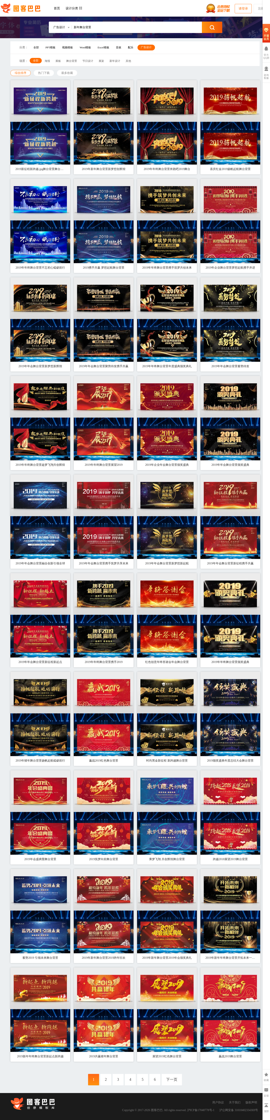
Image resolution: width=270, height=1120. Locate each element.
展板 (58, 60)
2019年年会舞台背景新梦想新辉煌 (40, 366)
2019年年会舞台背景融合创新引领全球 (40, 563)
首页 (57, 8)
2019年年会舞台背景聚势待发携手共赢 (103, 366)
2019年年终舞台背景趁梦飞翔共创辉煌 (40, 464)
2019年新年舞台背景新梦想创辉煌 (103, 169)
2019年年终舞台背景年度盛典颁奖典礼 (167, 366)
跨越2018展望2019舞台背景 (230, 859)
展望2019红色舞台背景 (167, 1056)
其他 (128, 60)
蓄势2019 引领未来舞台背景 (40, 957)
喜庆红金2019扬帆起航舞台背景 (230, 169)
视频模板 (67, 47)
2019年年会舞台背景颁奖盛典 (230, 464)
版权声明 (251, 1102)
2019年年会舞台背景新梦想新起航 (167, 563)
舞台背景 (71, 60)
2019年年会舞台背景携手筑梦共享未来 (103, 563)
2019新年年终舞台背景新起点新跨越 (40, 1056)
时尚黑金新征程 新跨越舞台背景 (167, 760)
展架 (101, 60)
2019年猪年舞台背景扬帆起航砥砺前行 (40, 760)
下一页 (171, 1079)
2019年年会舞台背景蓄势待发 (230, 366)
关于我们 (235, 1102)
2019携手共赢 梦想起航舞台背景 (103, 267)
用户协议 (218, 1102)
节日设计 (87, 60)
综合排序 (20, 73)
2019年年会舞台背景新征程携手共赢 (230, 563)
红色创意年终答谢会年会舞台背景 (167, 662)
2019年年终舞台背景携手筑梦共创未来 (167, 267)
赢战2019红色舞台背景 (103, 760)
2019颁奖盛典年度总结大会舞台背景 (230, 760)
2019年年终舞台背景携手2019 (104, 662)
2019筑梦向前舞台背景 (103, 859)
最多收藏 (67, 73)
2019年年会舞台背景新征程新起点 (40, 662)
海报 (47, 60)
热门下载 (44, 73)
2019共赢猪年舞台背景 (103, 1056)
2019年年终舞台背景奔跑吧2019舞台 (167, 169)
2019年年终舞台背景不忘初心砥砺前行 (40, 267)
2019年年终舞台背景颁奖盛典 (230, 662)
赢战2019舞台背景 (230, 1056)
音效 (118, 47)
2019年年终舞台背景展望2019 (104, 464)
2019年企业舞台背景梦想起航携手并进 (230, 267)
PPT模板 (50, 47)
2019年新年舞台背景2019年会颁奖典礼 (167, 957)
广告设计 (146, 47)
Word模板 (85, 47)
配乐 (130, 47)
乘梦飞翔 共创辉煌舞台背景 (167, 859)
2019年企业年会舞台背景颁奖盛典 (167, 464)
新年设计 (114, 60)
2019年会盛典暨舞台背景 (40, 859)
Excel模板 (103, 47)
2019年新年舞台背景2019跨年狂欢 (103, 957)
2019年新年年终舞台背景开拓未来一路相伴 (230, 957)
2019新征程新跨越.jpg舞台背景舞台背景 (40, 169)
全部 (36, 47)
